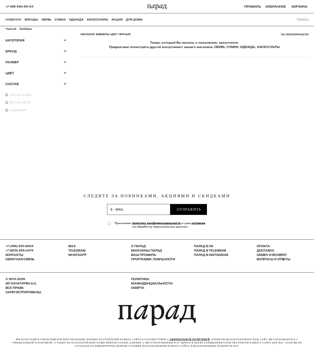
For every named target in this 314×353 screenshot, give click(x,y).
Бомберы (26, 28)
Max (71, 246)
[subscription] (138, 209)
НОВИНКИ (13, 19)
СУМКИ (232, 47)
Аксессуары (97, 19)
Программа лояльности (153, 259)
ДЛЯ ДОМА (134, 19)
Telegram (76, 250)
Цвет (36, 73)
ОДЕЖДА (247, 47)
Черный (10, 28)
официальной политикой (189, 339)
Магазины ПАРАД (146, 250)
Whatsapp (77, 255)
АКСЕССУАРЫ (268, 47)
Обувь (46, 19)
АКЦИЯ (117, 19)
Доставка (265, 250)
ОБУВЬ (219, 47)
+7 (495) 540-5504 (19, 246)
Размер (36, 62)
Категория (36, 40)
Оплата (263, 246)
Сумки (60, 19)
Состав (36, 84)
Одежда (76, 19)
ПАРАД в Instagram (211, 255)
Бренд (36, 51)
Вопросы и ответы (273, 259)
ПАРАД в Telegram (210, 250)
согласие (198, 223)
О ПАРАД (138, 246)
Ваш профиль (143, 255)
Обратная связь (19, 259)
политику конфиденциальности (157, 223)
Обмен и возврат (272, 255)
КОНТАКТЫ (14, 255)
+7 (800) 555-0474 (19, 250)
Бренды (31, 19)
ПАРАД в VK (203, 246)
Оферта (137, 288)
